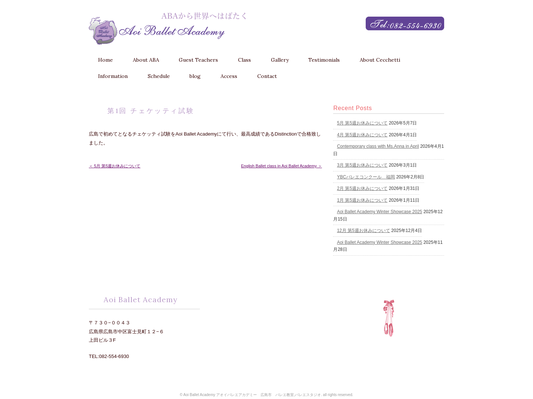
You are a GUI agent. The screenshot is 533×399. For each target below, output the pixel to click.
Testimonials (324, 60)
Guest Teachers (198, 60)
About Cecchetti (380, 60)
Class (244, 60)
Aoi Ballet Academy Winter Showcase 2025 (379, 211)
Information (113, 76)
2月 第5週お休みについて (362, 188)
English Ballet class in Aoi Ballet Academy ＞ (281, 166)
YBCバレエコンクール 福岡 (366, 177)
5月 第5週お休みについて (362, 123)
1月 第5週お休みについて (362, 200)
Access (229, 76)
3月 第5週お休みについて (362, 165)
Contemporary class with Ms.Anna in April (378, 146)
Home (105, 60)
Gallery (280, 60)
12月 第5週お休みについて (363, 230)
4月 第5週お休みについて (362, 134)
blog (195, 76)
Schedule (159, 76)
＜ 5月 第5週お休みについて (114, 166)
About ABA (146, 60)
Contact (267, 76)
